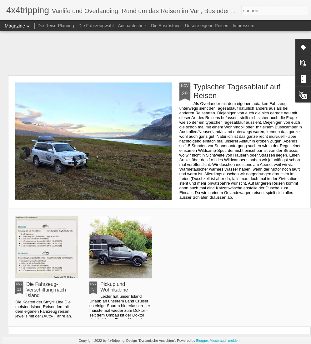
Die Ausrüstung (166, 25)
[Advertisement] (155, 53)
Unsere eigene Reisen (206, 25)
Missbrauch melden (224, 340)
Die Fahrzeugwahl (96, 25)
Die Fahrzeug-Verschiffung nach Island (46, 290)
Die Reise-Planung (56, 25)
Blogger (202, 340)
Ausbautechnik (133, 25)
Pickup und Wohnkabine (114, 287)
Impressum (243, 25)
